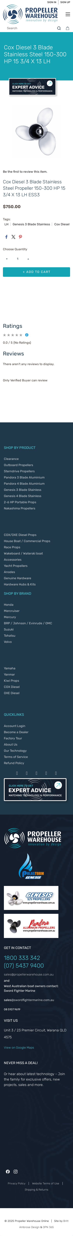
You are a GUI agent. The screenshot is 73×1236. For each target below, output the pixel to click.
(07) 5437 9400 (24, 965)
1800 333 (17, 957)
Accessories (12, 559)
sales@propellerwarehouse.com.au (29, 974)
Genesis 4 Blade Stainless (22, 496)
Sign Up (65, 2)
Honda (8, 604)
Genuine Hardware (17, 578)
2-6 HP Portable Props (20, 502)
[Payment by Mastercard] (27, 773)
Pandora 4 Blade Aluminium (24, 483)
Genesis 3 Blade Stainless (22, 490)
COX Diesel (12, 687)
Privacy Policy (16, 1183)
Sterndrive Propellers (19, 471)
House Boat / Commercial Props (27, 541)
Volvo (8, 642)
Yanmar (9, 674)
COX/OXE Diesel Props (20, 535)
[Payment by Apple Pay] (46, 773)
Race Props (12, 547)
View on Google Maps (19, 1047)
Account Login (14, 726)
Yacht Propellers (15, 566)
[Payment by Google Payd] (56, 773)
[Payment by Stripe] (37, 773)
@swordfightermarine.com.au (32, 1000)
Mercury (10, 617)
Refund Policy (14, 763)
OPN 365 (48, 1227)
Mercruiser (11, 611)
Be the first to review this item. (25, 171)
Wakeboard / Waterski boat (23, 553)
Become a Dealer (16, 732)
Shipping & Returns (36, 1189)
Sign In (51, 2)
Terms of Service (16, 757)
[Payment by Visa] (17, 773)
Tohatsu (9, 635)
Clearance (11, 459)
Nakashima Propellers (19, 508)
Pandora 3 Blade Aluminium (24, 477)
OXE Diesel (11, 693)
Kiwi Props (11, 680)
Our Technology (15, 751)
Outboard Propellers (18, 465)
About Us (10, 744)
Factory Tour (13, 738)
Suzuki (9, 629)
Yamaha (9, 668)
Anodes (9, 572)
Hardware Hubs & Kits (20, 584)
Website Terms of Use (45, 1183)
